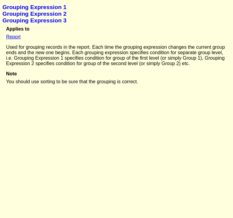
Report (13, 36)
